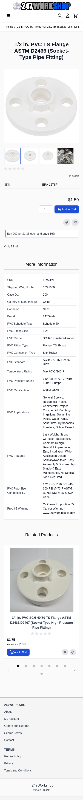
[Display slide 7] (65, 666)
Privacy (8, 763)
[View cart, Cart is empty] (75, 15)
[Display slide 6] (57, 666)
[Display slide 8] (41, 674)
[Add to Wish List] (66, 222)
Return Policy (12, 756)
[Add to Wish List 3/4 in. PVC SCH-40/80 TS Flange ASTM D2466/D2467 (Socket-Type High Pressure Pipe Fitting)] (65, 652)
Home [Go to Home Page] (9, 26)
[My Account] (68, 15)
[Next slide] (75, 670)
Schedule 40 (51, 323)
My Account (11, 718)
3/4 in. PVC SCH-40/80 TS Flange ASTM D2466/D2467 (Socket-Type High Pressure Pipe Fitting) (41, 622)
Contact (9, 740)
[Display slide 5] (49, 666)
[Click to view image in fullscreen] (41, 106)
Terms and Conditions (18, 770)
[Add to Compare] (75, 222)
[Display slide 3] (34, 666)
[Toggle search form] (60, 15)
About (8, 711)
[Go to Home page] (41, 6)
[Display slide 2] (26, 666)
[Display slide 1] (18, 666)
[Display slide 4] (41, 666)
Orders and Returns (16, 725)
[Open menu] (8, 15)
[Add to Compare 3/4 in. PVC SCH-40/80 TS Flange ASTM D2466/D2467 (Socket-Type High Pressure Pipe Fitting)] (73, 652)
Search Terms (13, 732)
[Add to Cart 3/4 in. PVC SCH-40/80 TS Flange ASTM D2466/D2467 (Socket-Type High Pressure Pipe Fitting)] (18, 652)
